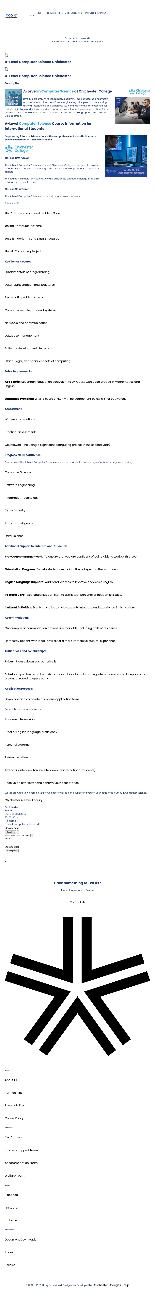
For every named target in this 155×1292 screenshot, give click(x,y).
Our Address (13, 1137)
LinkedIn (11, 1220)
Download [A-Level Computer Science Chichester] (12, 828)
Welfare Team (14, 1176)
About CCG (13, 1080)
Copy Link (10, 832)
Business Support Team (21, 1150)
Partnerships (14, 1093)
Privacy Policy (14, 1105)
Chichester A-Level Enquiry (23, 800)
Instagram (13, 1208)
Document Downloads (20, 1240)
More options (11, 851)
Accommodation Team (21, 1163)
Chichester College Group (111, 1285)
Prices (9, 1252)
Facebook (12, 1195)
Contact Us (77, 902)
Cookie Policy (14, 1118)
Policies (10, 1265)
